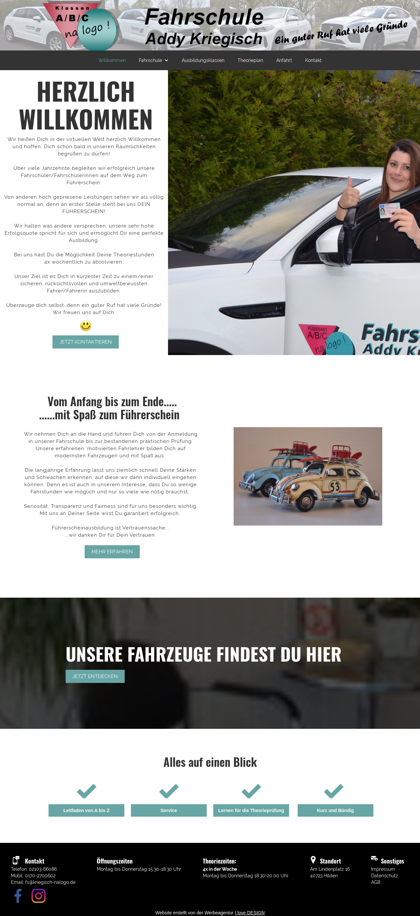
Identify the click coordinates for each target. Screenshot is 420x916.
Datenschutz (384, 875)
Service (169, 810)
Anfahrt (284, 60)
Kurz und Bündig (335, 810)
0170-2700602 (40, 875)
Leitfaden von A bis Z (86, 810)
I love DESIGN (250, 912)
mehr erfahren (112, 552)
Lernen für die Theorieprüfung (251, 810)
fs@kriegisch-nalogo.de (50, 882)
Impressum (383, 869)
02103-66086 (43, 869)
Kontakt (313, 60)
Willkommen (112, 60)
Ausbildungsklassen (203, 60)
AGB (375, 882)
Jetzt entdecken (95, 676)
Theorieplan (250, 60)
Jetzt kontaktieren (85, 342)
